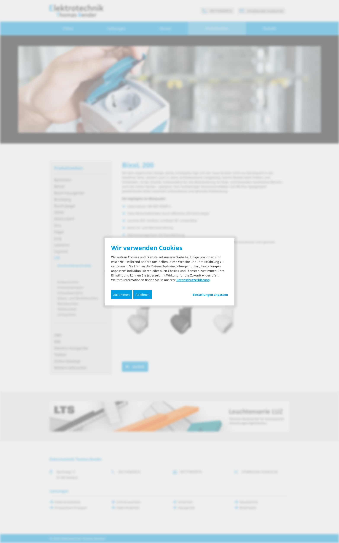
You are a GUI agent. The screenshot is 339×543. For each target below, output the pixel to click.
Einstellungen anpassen (210, 294)
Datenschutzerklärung (193, 280)
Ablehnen (143, 294)
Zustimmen (121, 294)
